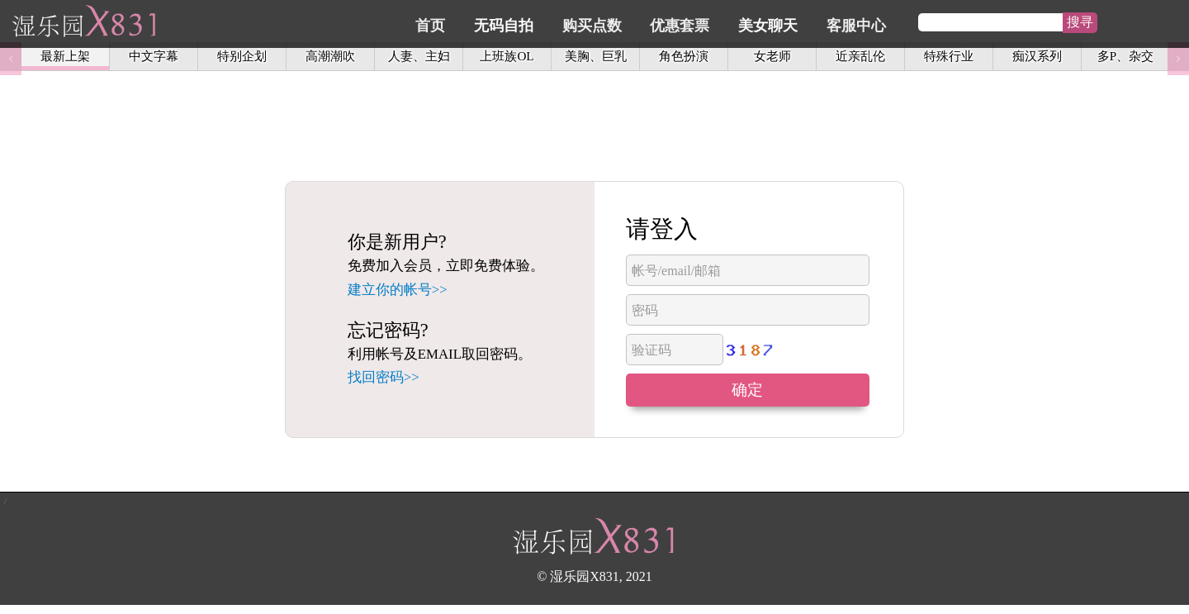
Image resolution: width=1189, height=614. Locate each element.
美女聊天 (846, 22)
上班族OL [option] (506, 59)
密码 (645, 310)
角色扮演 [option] (683, 59)
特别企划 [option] (242, 59)
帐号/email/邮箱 (676, 271)
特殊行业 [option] (948, 59)
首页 (524, 22)
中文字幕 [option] (153, 59)
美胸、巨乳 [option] (596, 59)
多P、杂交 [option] (1125, 59)
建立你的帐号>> (398, 289)
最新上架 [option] (65, 59)
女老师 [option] (772, 59)
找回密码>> (383, 377)
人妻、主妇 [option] (419, 59)
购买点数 (678, 22)
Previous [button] (10, 59)
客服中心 (930, 22)
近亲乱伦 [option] (860, 59)
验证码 (651, 350)
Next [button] (1178, 59)
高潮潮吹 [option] (330, 59)
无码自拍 (593, 22)
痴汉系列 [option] (1037, 59)
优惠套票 (762, 22)
